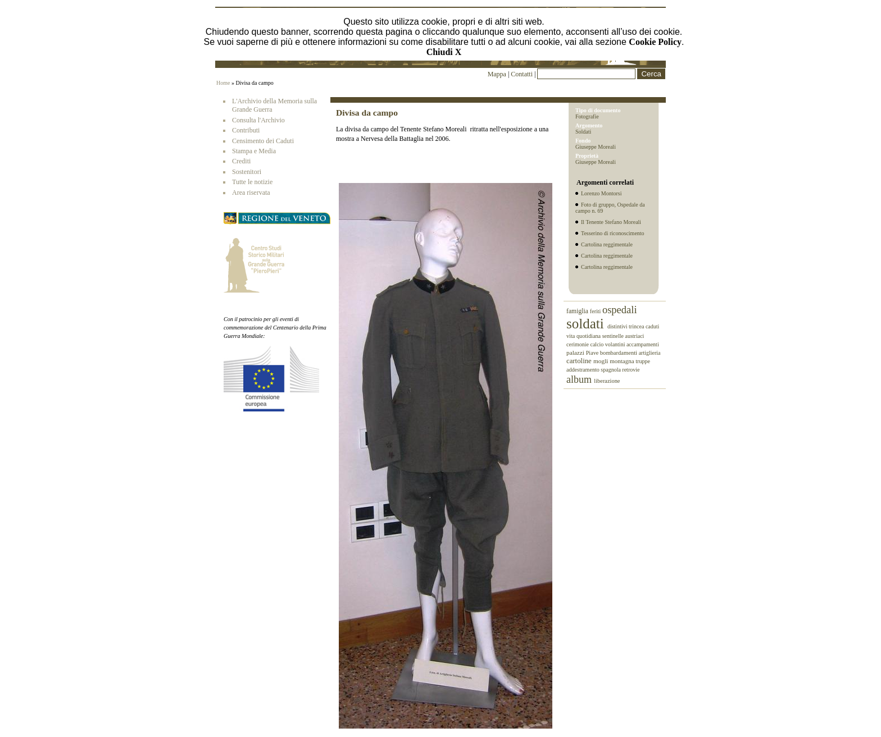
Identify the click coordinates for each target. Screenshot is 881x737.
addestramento (583, 370)
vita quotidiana (584, 336)
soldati (586, 323)
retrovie (630, 370)
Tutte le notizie (252, 182)
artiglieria (650, 353)
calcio (597, 344)
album (580, 379)
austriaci (634, 336)
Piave (593, 353)
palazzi (576, 352)
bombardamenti (619, 353)
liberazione (607, 381)
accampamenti (642, 344)
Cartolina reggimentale (607, 244)
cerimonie (578, 344)
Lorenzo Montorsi (601, 193)
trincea (637, 326)
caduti (652, 326)
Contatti (522, 74)
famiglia (578, 311)
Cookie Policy (655, 42)
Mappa (497, 74)
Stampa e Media (254, 151)
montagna (622, 361)
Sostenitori (246, 172)
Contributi (246, 130)
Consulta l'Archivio (258, 120)
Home (223, 83)
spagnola (611, 370)
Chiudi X (444, 52)
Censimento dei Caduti (263, 141)
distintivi (618, 326)
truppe (642, 361)
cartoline (579, 361)
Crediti (241, 161)
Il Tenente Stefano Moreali (611, 222)
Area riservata (251, 192)
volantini (615, 344)
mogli (601, 361)
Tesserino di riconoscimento (612, 233)
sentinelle (613, 336)
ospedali (619, 309)
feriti (596, 311)
